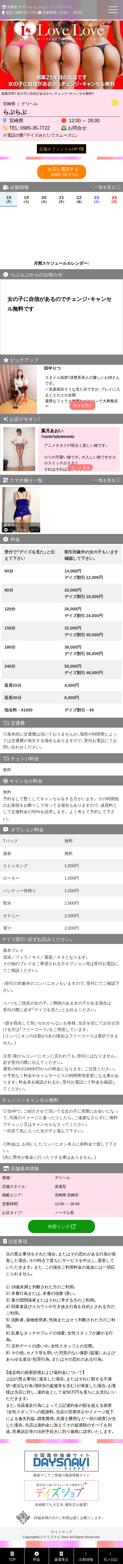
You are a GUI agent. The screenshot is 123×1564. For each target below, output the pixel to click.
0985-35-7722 (63, 172)
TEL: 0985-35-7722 (29, 127)
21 (61, 199)
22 (79, 199)
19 (26, 199)
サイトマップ (61, 1531)
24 (114, 199)
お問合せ (77, 127)
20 (44, 199)
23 (97, 199)
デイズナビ (52, 1536)
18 (8, 199)
